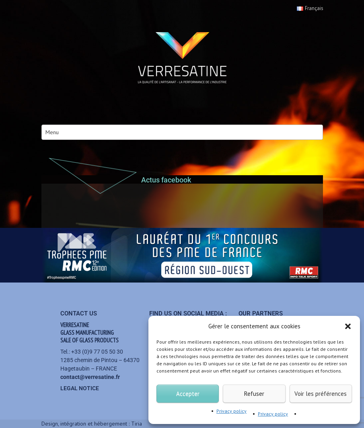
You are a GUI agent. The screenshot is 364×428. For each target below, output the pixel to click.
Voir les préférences (320, 393)
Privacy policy (231, 411)
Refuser (254, 393)
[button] (348, 326)
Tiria (136, 423)
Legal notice (79, 388)
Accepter (187, 393)
